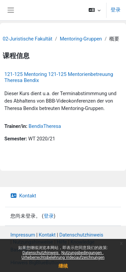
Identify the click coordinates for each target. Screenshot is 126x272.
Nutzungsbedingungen (82, 252)
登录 (116, 10)
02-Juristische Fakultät (27, 39)
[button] (94, 10)
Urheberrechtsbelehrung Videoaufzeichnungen (63, 257)
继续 (63, 266)
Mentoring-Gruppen (81, 39)
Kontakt (23, 196)
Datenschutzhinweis (41, 252)
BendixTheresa (45, 126)
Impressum (22, 235)
